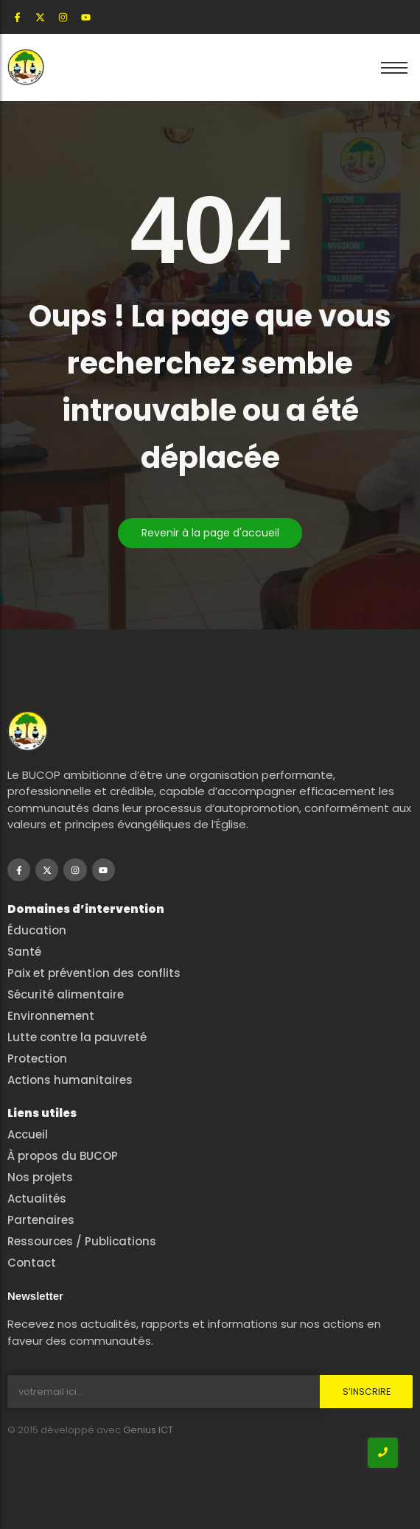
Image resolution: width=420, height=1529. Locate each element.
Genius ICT (148, 1430)
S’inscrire (367, 1391)
